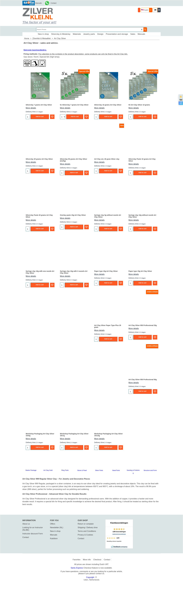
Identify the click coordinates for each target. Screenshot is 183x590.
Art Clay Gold (47, 470)
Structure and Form (150, 470)
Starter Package (30, 470)
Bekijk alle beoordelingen (119, 534)
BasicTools (116, 470)
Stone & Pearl (82, 470)
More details (31, 108)
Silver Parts (99, 470)
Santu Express (77, 568)
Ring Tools (65, 470)
